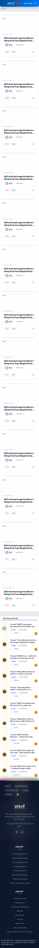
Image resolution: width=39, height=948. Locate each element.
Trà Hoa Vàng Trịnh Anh (20, 854)
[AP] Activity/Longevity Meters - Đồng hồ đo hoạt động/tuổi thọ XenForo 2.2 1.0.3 (19, 455)
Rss (22, 832)
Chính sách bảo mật (12, 790)
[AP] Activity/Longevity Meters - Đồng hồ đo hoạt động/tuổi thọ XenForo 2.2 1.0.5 (19, 363)
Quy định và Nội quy (21, 786)
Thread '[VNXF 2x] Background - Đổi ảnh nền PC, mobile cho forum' (23, 704)
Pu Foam (20, 919)
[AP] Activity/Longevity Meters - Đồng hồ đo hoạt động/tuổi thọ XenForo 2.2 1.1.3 (19, 133)
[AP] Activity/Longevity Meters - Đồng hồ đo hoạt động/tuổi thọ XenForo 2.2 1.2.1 (19, 40)
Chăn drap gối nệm (19, 928)
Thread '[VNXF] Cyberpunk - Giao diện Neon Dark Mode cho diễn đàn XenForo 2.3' (22, 625)
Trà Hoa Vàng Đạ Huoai (20, 862)
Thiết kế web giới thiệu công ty (19, 883)
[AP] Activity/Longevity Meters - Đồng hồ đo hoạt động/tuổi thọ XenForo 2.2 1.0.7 (19, 271)
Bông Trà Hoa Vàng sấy (20, 875)
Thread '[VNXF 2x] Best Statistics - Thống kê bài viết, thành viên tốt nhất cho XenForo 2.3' (22, 736)
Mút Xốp (20, 911)
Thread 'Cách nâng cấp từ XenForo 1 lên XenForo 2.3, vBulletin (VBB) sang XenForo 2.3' (21, 688)
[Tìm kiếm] (35, 3)
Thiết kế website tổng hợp (20, 907)
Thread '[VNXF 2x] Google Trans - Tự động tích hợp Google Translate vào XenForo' (23, 767)
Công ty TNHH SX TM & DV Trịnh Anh (20, 932)
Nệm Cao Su (20, 923)
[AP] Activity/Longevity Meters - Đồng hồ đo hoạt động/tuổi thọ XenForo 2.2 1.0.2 (19, 502)
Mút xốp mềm (19, 915)
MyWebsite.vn (20, 903)
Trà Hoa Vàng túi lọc (20, 871)
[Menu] (4, 3)
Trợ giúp (25, 790)
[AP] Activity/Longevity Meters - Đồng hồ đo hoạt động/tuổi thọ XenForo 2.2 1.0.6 (19, 317)
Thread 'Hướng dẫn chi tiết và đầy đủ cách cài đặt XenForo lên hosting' (22, 720)
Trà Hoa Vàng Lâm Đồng (20, 858)
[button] (20, 3)
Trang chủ (9, 794)
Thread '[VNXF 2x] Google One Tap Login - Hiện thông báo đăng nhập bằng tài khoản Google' (22, 751)
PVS (10, 45)
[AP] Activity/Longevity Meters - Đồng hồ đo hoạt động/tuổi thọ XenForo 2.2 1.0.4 (19, 409)
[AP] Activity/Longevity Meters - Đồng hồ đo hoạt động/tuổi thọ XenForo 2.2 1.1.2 (19, 179)
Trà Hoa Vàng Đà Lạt (20, 866)
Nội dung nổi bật (10, 618)
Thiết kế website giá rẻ (20, 879)
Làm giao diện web (19, 898)
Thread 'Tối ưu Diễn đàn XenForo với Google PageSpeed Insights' (23, 641)
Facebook (17, 832)
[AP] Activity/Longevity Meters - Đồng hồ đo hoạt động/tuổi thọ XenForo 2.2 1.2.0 (19, 86)
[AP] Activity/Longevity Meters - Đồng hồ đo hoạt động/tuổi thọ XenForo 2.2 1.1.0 (19, 225)
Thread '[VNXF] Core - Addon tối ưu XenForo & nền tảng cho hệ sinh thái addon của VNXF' (23, 657)
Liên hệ (8, 786)
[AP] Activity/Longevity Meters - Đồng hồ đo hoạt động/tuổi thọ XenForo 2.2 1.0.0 (19, 594)
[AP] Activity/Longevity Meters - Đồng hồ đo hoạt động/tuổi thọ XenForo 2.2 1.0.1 (19, 548)
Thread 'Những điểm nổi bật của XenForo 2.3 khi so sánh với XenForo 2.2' (22, 673)
